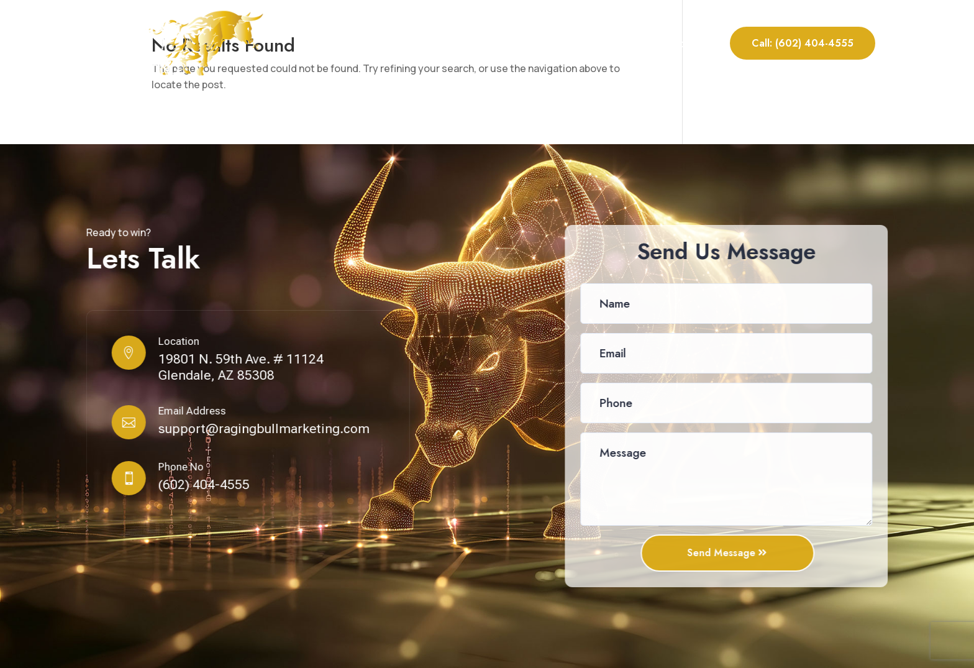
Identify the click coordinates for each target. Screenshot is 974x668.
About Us (474, 43)
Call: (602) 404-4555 (802, 43)
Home (424, 43)
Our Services (542, 43)
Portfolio (610, 43)
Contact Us (687, 43)
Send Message (722, 553)
